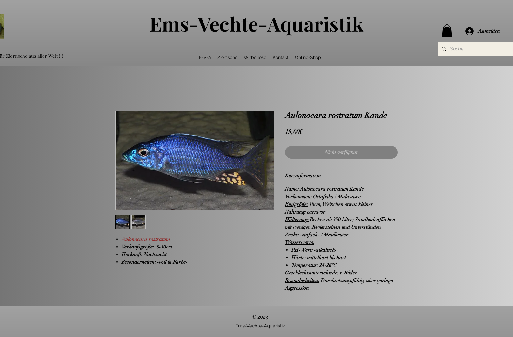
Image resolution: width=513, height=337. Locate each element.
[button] (447, 30)
